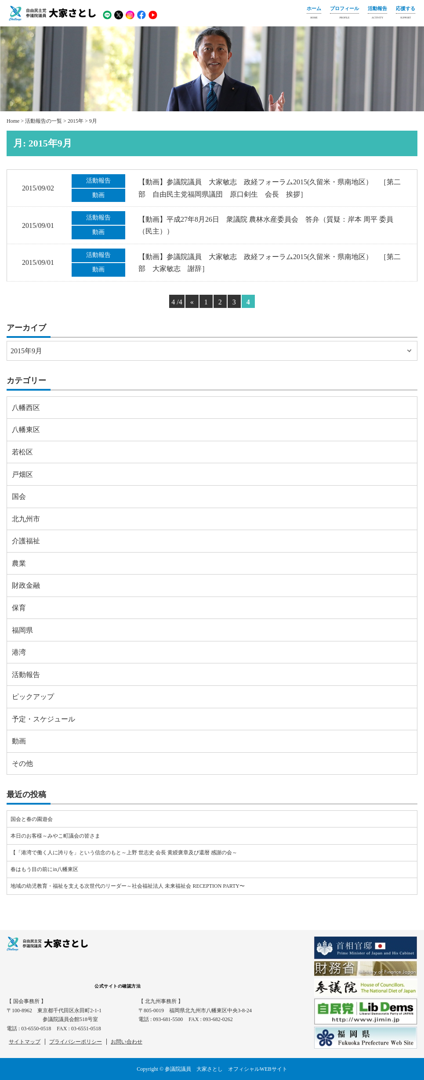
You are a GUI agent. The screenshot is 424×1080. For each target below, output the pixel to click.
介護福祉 (26, 541)
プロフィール (344, 14)
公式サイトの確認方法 (117, 986)
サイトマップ (24, 1042)
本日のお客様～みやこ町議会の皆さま (55, 836)
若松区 (22, 452)
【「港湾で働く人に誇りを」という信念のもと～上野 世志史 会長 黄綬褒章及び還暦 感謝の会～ (124, 852)
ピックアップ (33, 696)
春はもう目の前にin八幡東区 (44, 869)
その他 (22, 763)
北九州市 (26, 519)
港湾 (19, 652)
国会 (19, 496)
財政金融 (26, 585)
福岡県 (22, 630)
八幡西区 (26, 407)
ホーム (314, 14)
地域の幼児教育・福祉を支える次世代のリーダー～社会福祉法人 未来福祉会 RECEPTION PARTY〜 (128, 886)
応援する (405, 14)
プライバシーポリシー (75, 1042)
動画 (19, 741)
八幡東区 (26, 429)
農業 (19, 563)
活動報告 (377, 14)
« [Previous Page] (192, 302)
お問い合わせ (126, 1042)
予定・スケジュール (43, 719)
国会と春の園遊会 (32, 819)
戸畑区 (22, 474)
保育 (19, 607)
